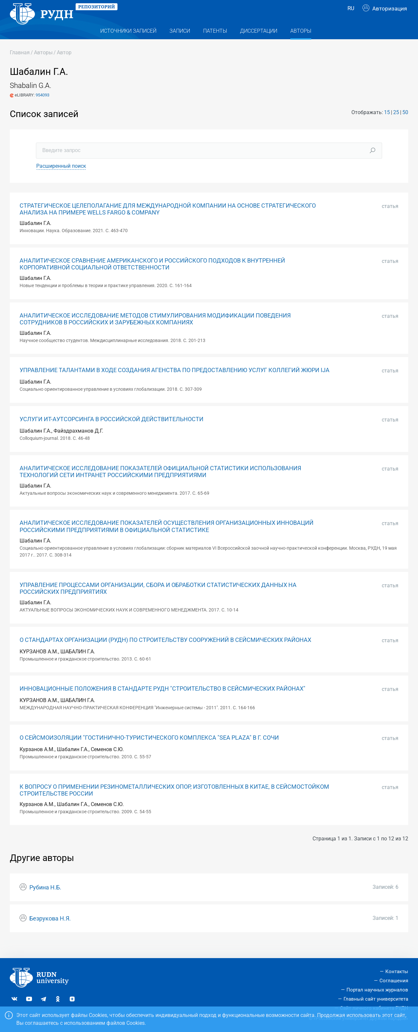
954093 (42, 108)
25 (396, 125)
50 (405, 125)
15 (387, 125)
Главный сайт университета (376, 999)
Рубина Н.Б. (45, 900)
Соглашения (393, 981)
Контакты (396, 972)
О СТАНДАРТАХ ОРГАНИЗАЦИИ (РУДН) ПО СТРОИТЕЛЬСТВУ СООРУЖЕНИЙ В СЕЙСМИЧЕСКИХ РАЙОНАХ (165, 653)
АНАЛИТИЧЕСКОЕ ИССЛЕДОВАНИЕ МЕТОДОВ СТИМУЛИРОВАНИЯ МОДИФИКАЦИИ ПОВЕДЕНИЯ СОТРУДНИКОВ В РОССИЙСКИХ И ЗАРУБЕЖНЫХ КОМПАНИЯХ (155, 332)
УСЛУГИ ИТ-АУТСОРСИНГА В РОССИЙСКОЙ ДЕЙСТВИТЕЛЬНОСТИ (111, 432)
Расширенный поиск (61, 179)
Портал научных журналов (377, 990)
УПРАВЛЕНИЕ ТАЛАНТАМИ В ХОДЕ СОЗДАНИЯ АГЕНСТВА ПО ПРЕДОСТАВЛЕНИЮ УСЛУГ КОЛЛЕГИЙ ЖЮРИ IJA (175, 383)
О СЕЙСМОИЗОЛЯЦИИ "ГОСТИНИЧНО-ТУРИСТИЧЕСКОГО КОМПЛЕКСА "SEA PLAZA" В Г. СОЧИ (149, 751)
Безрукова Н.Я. (50, 931)
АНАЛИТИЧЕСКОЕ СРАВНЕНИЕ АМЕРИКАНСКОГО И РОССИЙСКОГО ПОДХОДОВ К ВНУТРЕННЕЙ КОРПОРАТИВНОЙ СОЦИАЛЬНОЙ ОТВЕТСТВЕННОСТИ (152, 277)
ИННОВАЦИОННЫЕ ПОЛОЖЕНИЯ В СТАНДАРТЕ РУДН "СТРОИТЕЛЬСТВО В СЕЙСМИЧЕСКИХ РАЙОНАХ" (162, 701)
